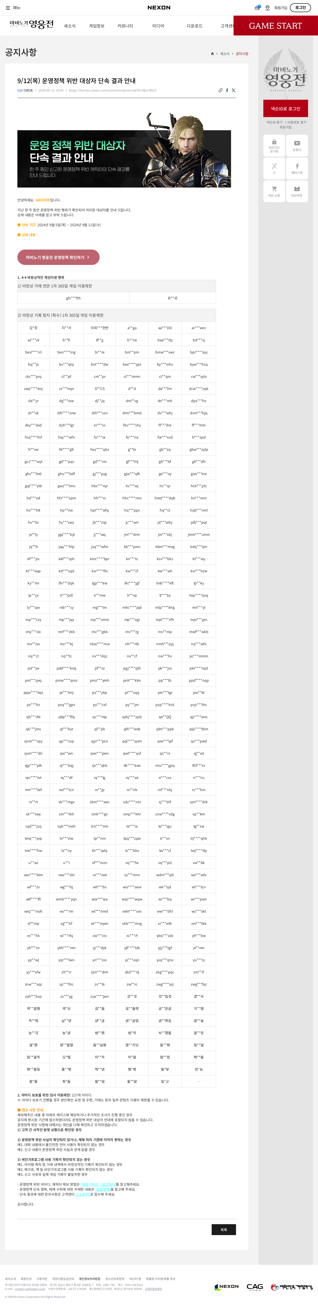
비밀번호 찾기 (296, 122)
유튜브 (297, 146)
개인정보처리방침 (89, 1279)
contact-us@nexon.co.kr (30, 1289)
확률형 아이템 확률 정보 (160, 1279)
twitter (233, 90)
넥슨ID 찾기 (274, 122)
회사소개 (10, 1279)
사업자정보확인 (153, 1289)
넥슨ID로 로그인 (285, 108)
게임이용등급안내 (63, 1279)
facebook (227, 90)
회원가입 (280, 8)
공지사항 (242, 53)
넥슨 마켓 (297, 191)
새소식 (225, 53)
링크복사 (220, 90)
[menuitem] (69, 25)
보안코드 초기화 (274, 146)
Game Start (276, 25)
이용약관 (42, 1279)
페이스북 (297, 168)
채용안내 (26, 1279)
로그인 (300, 7)
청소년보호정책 (114, 1279)
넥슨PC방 (135, 1279)
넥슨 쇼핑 (274, 191)
